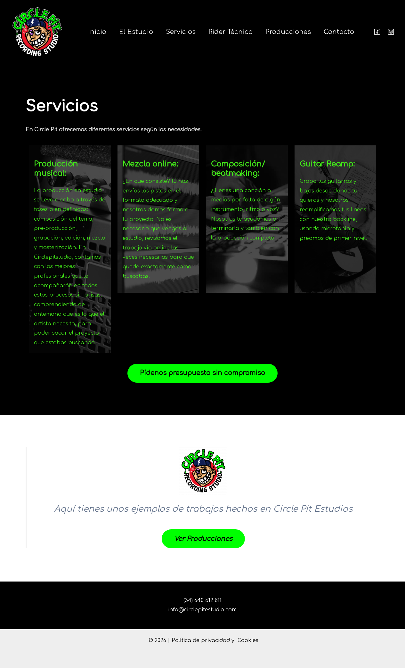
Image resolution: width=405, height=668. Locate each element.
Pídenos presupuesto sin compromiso (202, 373)
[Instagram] (391, 32)
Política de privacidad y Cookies (215, 640)
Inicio (97, 32)
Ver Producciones (203, 539)
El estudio (136, 32)
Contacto (339, 32)
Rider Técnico (230, 32)
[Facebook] (377, 32)
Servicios (181, 32)
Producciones (288, 32)
